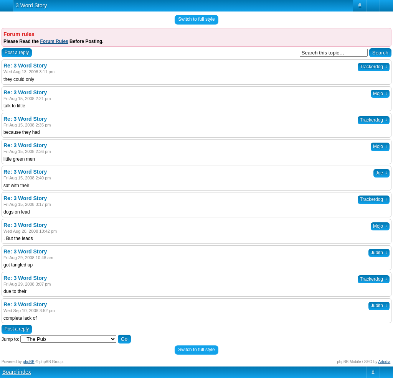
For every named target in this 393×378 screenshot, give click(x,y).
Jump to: (10, 339)
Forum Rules (54, 41)
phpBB (29, 362)
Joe (381, 173)
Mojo (380, 93)
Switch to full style (196, 19)
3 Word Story (31, 5)
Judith (379, 252)
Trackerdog (373, 66)
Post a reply (17, 52)
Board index (16, 372)
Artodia (384, 362)
